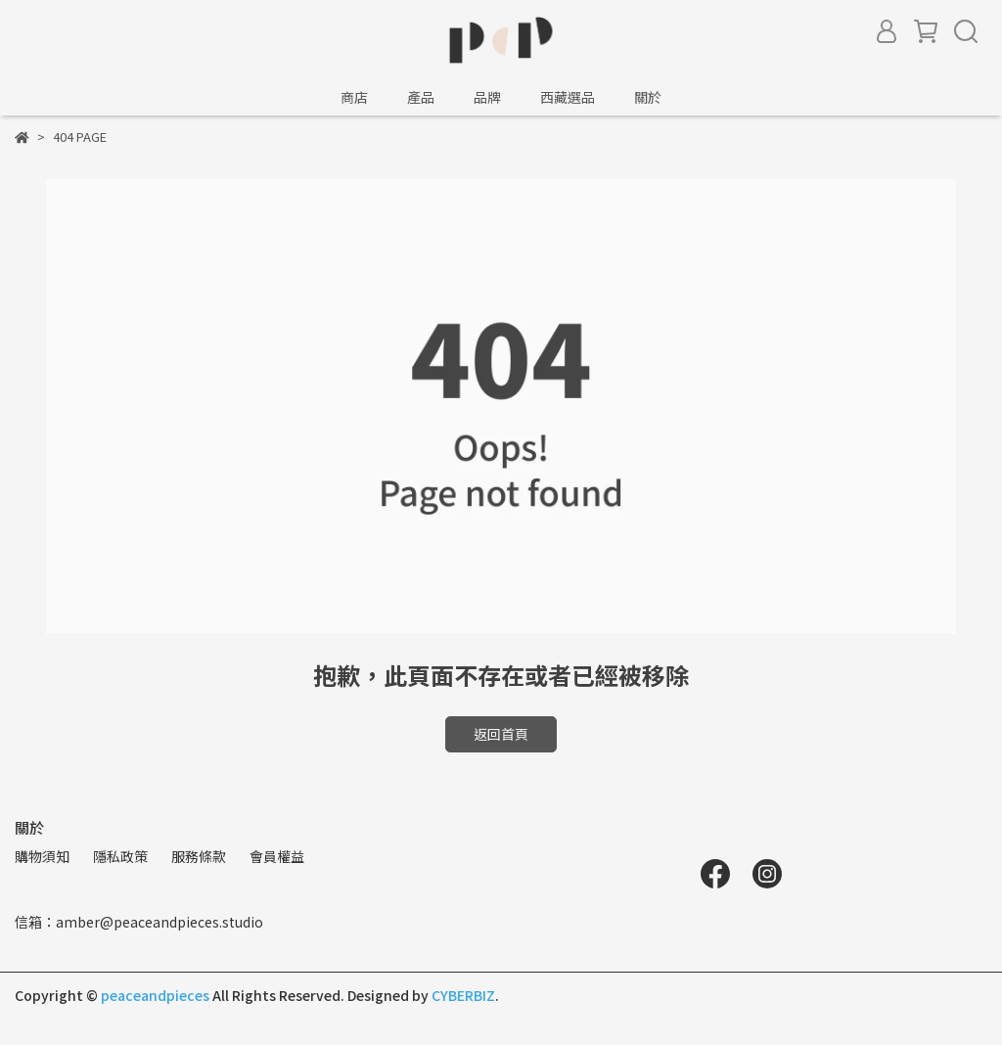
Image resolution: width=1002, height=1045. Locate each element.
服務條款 (198, 856)
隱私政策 (120, 856)
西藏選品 (567, 97)
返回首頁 (501, 734)
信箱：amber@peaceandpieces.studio (139, 921)
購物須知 (42, 856)
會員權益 (277, 856)
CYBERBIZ (463, 995)
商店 (354, 97)
